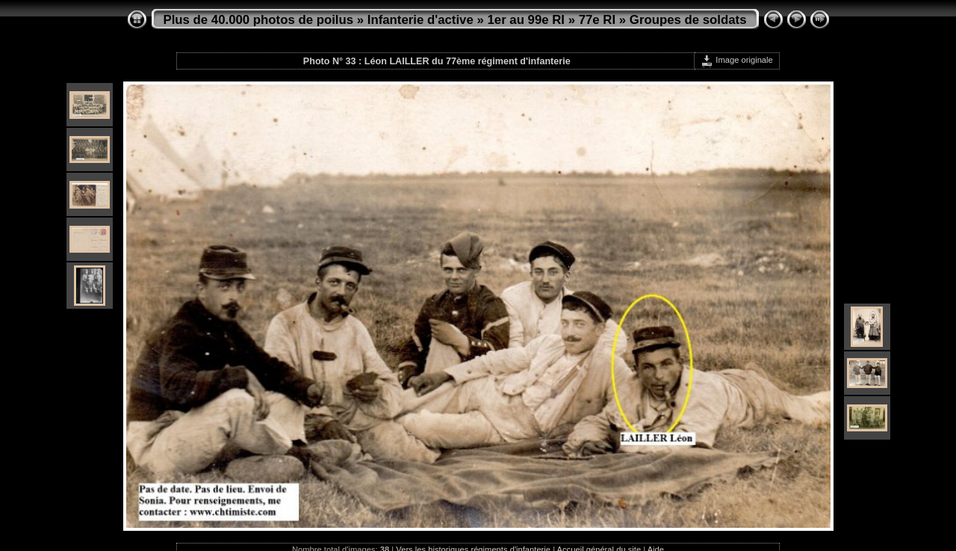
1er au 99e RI (526, 20)
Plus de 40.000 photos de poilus (259, 20)
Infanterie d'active (420, 20)
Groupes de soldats (688, 20)
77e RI (597, 20)
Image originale (737, 59)
